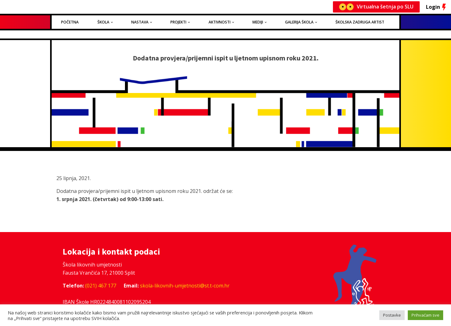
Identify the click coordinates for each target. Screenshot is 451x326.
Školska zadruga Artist (359, 22)
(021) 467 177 (100, 285)
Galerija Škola (299, 22)
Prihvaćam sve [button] (425, 315)
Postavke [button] (392, 315)
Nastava (139, 22)
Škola (103, 22)
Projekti (178, 22)
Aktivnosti (220, 22)
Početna (70, 22)
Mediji (257, 22)
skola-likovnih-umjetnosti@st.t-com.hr (185, 285)
